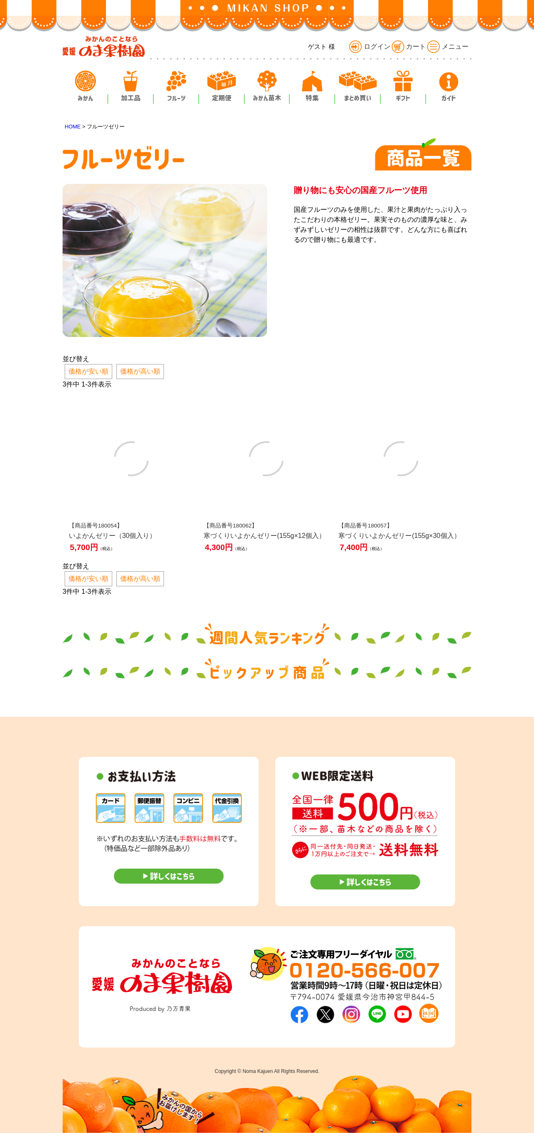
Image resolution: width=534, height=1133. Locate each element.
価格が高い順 (140, 371)
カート (409, 46)
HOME (73, 126)
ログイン (369, 46)
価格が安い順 (88, 371)
